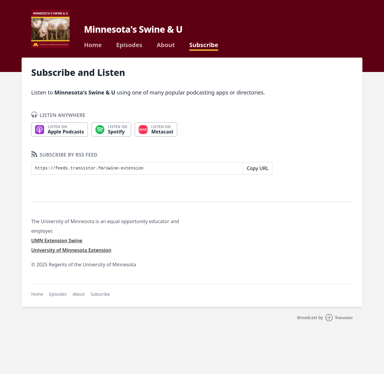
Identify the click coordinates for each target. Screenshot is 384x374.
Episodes (129, 45)
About (166, 45)
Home (93, 45)
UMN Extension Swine (56, 240)
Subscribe (203, 45)
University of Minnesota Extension (71, 250)
